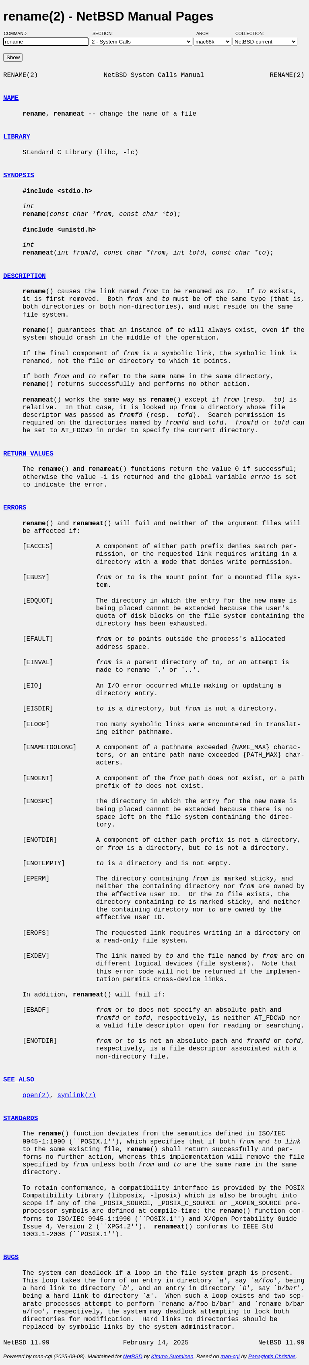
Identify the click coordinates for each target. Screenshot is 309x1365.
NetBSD (132, 1356)
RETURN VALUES (28, 453)
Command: (18, 33)
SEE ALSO (18, 1079)
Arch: (206, 33)
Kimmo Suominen (172, 1356)
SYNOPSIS (18, 175)
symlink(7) (76, 1095)
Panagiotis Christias (272, 1356)
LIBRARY (16, 137)
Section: (104, 33)
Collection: (249, 33)
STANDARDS (20, 1118)
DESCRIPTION (24, 276)
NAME (11, 98)
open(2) (36, 1095)
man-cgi (229, 1356)
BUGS (11, 1257)
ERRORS (15, 507)
